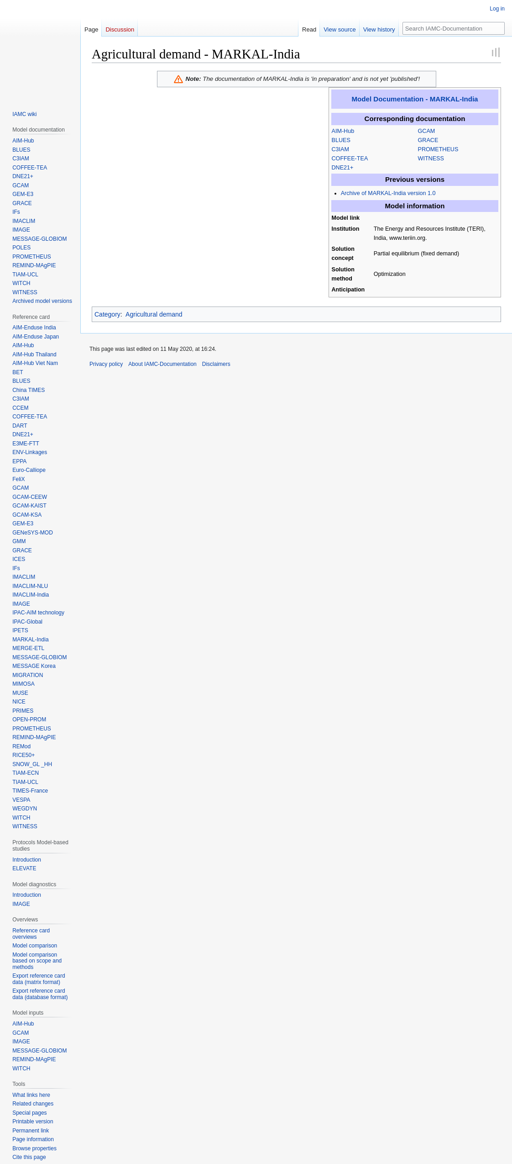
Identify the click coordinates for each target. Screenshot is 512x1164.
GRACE (428, 140)
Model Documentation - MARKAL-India (415, 99)
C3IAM (341, 149)
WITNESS (431, 158)
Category (107, 314)
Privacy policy (106, 364)
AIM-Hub (343, 131)
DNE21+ (343, 167)
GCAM (426, 131)
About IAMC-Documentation (162, 364)
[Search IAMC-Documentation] (453, 28)
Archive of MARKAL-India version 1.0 (388, 193)
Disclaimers (216, 364)
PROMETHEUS (438, 149)
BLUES (341, 140)
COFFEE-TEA (350, 158)
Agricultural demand (154, 314)
